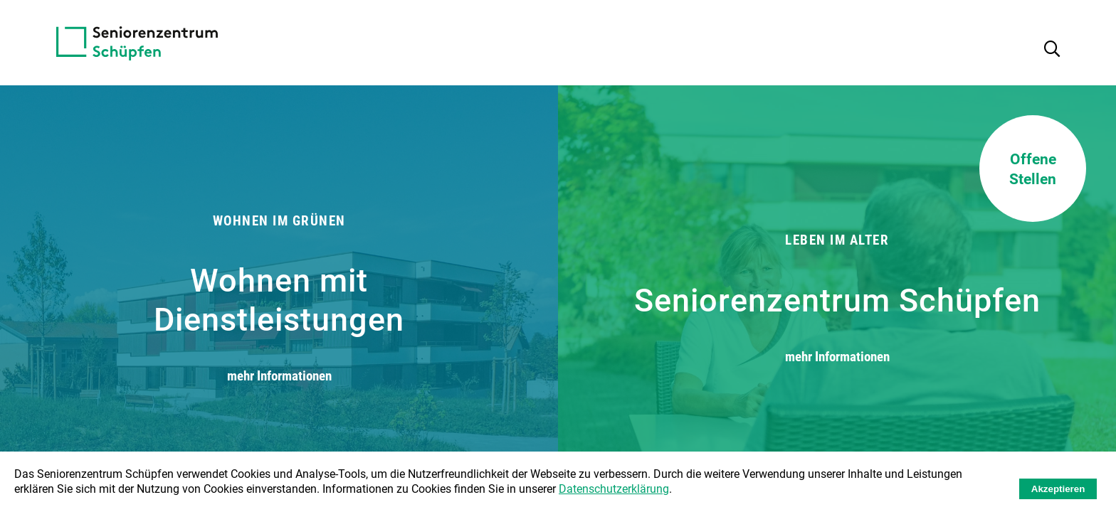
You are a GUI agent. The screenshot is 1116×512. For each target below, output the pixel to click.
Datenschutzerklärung (614, 488)
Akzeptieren (1058, 489)
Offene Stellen (1032, 168)
